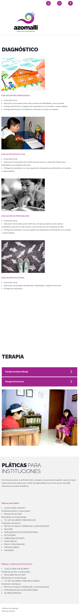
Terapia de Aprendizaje (16, 371)
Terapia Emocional (14, 381)
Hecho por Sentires (8, 611)
